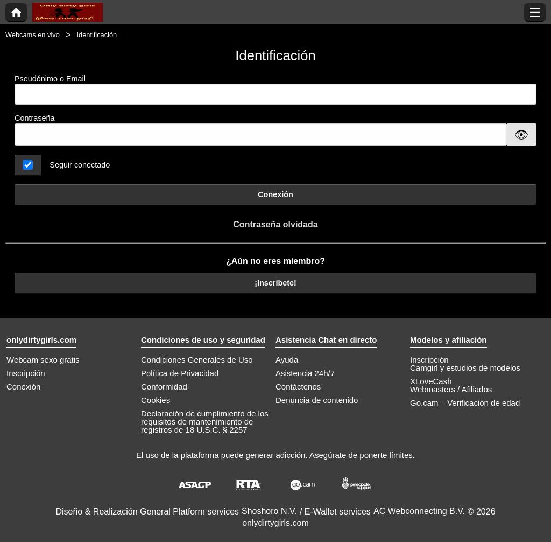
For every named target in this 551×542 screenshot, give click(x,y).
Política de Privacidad (179, 373)
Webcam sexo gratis (43, 359)
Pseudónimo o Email (275, 89)
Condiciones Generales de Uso (197, 359)
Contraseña (34, 118)
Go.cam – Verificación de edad (465, 402)
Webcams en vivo (32, 35)
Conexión (275, 194)
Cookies (155, 400)
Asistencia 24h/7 (305, 373)
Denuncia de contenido (317, 400)
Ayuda (287, 359)
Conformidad (164, 386)
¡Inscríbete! (275, 283)
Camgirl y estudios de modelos (465, 367)
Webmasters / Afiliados (451, 389)
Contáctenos (298, 386)
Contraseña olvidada (275, 224)
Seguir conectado (80, 165)
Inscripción (25, 373)
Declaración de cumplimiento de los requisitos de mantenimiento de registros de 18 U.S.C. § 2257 (205, 421)
